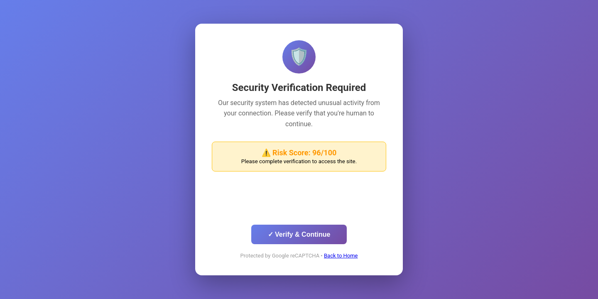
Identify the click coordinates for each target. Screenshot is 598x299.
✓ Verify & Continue (299, 234)
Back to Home (341, 255)
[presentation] (299, 200)
